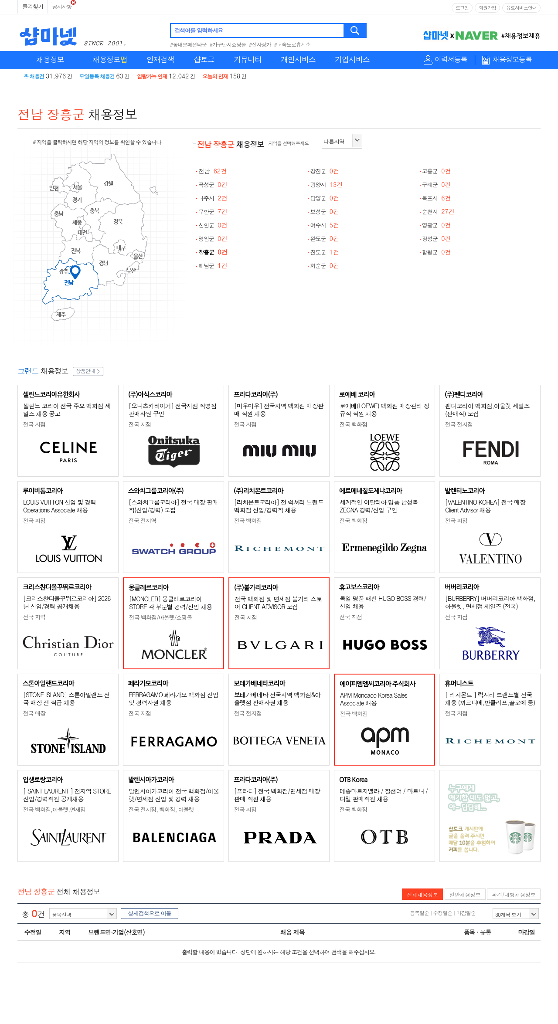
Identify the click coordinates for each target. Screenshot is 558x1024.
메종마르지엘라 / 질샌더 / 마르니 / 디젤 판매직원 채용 (384, 795)
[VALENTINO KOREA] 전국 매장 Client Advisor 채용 (485, 506)
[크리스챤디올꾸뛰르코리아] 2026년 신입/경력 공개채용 (66, 602)
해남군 (213, 265)
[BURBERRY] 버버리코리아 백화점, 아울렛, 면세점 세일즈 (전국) (490, 602)
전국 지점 (34, 424)
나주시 (213, 198)
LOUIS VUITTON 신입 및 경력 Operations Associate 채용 (59, 506)
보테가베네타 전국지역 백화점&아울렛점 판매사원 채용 (277, 698)
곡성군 (213, 184)
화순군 (324, 265)
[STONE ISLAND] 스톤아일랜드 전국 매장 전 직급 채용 (66, 698)
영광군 (436, 225)
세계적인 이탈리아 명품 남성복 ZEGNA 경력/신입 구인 (379, 506)
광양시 (326, 184)
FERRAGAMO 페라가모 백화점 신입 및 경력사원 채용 (173, 698)
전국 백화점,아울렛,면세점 (54, 809)
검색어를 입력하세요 (198, 30)
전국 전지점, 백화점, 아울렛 (161, 809)
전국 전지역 (142, 520)
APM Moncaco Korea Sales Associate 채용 (373, 699)
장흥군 (213, 252)
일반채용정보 (465, 894)
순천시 (438, 211)
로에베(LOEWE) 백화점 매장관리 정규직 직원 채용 (384, 409)
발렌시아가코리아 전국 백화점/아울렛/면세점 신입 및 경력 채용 (174, 795)
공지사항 (61, 6)
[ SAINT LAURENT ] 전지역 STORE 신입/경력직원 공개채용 (67, 795)
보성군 (324, 211)
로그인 (462, 7)
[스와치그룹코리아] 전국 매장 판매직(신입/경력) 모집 (173, 506)
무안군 (213, 211)
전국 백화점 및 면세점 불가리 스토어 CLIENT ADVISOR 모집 (278, 602)
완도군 (324, 238)
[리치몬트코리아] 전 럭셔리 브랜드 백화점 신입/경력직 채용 (278, 506)
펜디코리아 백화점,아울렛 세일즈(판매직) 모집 (487, 409)
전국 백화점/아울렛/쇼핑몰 (160, 617)
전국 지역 (34, 617)
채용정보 (50, 59)
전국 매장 (34, 713)
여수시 (324, 225)
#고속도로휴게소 (292, 44)
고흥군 (436, 171)
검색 (355, 30)
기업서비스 (352, 59)
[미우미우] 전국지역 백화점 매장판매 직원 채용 (278, 409)
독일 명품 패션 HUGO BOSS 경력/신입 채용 (383, 602)
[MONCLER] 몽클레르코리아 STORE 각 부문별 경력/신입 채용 (170, 602)
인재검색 (160, 59)
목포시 (436, 198)
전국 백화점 (353, 424)
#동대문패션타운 (188, 44)
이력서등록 (451, 59)
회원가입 (487, 7)
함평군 (436, 252)
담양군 (324, 198)
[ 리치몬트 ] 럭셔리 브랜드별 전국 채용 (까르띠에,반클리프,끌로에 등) (490, 698)
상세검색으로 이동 (149, 913)
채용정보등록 (512, 59)
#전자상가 (260, 44)
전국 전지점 (459, 424)
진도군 (324, 252)
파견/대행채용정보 (514, 894)
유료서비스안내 (521, 7)
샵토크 (204, 59)
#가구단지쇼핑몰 (228, 44)
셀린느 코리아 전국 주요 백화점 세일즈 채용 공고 (66, 409)
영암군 (213, 238)
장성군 (436, 238)
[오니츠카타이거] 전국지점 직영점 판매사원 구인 (172, 409)
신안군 (213, 225)
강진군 (324, 171)
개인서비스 (298, 59)
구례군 (436, 184)
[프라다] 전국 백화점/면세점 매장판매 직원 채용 (277, 795)
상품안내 (88, 370)
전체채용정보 (422, 894)
